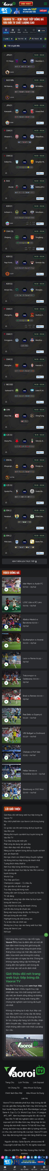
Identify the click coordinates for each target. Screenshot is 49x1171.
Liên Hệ (24, 1098)
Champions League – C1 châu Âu (18, 883)
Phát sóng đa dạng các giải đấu (17, 844)
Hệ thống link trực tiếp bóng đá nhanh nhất (22, 860)
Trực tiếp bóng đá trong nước (16, 890)
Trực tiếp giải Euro (11, 880)
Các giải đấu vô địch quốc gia (16, 886)
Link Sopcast (38, 1082)
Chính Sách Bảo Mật (13, 1093)
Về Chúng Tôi (13, 1088)
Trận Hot (21, 39)
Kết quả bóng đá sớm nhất (15, 915)
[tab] (6, 31)
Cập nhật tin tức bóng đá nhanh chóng (20, 906)
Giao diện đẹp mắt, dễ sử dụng (17, 847)
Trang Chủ (9, 1082)
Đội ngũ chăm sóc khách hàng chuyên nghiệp (23, 857)
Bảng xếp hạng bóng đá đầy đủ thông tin (21, 912)
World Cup (8, 877)
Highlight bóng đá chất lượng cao (18, 919)
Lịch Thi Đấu (23, 1082)
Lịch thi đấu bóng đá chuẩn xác (17, 909)
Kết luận (7, 932)
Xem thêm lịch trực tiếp (24, 561)
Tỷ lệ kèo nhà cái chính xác (15, 922)
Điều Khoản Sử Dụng (32, 1088)
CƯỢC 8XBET (26, 3)
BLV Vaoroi (35, 39)
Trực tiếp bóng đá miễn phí (15, 841)
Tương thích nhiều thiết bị (14, 864)
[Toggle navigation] (45, 3)
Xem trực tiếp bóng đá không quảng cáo (21, 867)
